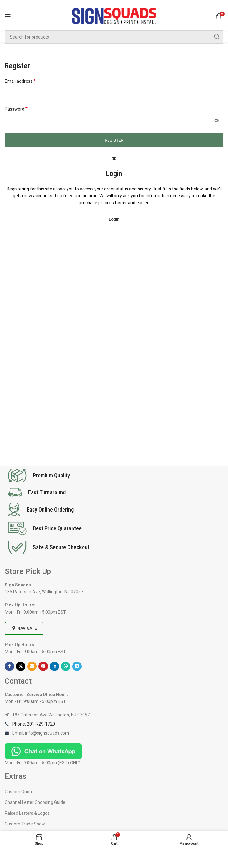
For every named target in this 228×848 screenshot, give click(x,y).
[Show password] (216, 120)
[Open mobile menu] (8, 16)
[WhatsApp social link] (65, 666)
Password (16, 109)
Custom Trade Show (25, 823)
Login (114, 219)
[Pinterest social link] (43, 666)
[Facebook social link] (9, 666)
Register (114, 140)
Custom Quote (19, 791)
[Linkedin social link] (54, 666)
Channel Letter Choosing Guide (35, 802)
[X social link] (20, 666)
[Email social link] (32, 666)
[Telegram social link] (77, 666)
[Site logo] (114, 15)
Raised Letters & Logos (27, 813)
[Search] (114, 37)
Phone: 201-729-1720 (33, 723)
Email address (20, 81)
